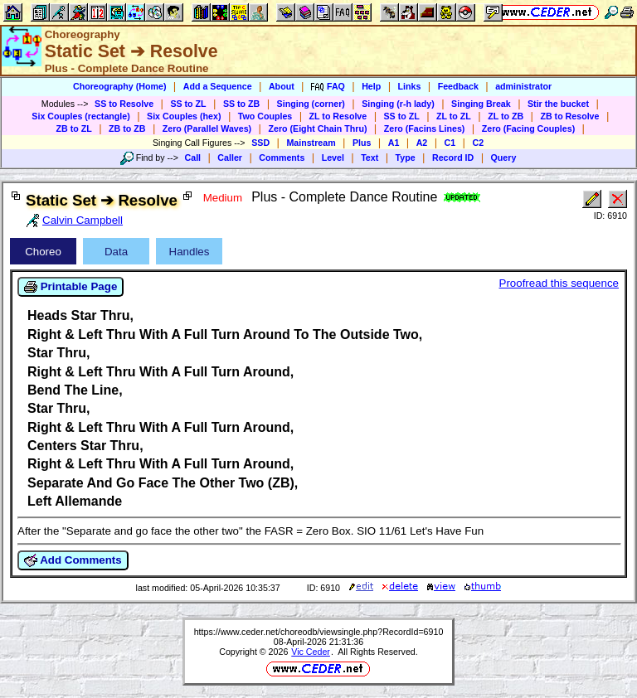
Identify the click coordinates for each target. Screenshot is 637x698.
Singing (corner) (311, 104)
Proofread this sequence (559, 283)
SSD (260, 143)
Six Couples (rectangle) (80, 116)
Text (369, 157)
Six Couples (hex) (184, 116)
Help (371, 86)
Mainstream (310, 143)
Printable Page (70, 286)
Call (193, 157)
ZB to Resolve (569, 116)
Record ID (453, 157)
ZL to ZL (453, 116)
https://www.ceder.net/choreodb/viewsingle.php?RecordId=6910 (319, 632)
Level (333, 157)
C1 (450, 143)
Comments (281, 157)
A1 (394, 143)
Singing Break (481, 104)
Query (504, 157)
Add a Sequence (217, 86)
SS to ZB (241, 104)
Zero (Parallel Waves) (207, 128)
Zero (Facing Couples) (529, 128)
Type (406, 157)
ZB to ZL (74, 128)
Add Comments (73, 560)
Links (409, 86)
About (281, 86)
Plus (362, 143)
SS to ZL (188, 104)
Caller (229, 157)
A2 (422, 143)
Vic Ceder (310, 652)
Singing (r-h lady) (398, 104)
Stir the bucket (558, 104)
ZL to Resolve (338, 116)
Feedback (458, 86)
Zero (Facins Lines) (424, 128)
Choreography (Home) (120, 86)
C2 (478, 143)
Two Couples (265, 116)
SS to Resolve (124, 104)
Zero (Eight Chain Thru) (317, 128)
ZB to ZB (127, 128)
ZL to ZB (505, 116)
